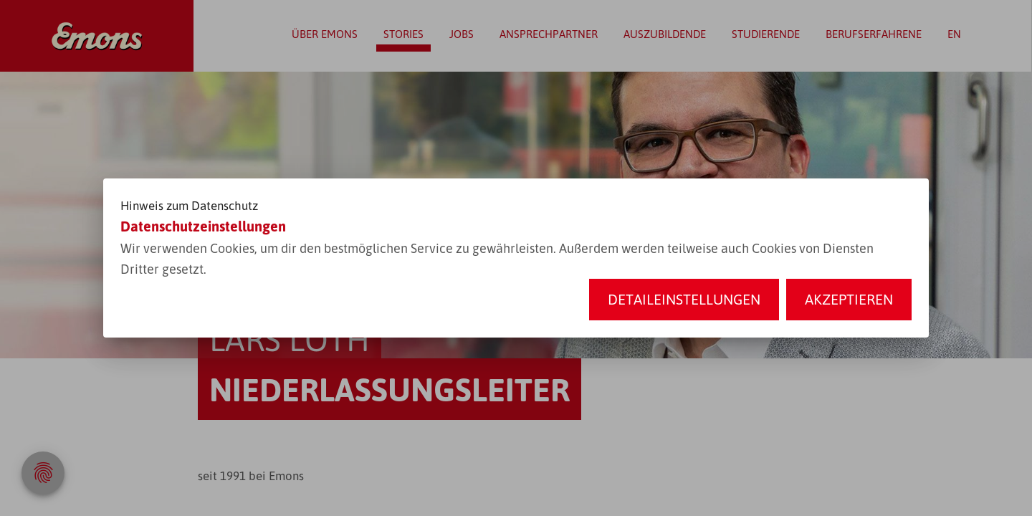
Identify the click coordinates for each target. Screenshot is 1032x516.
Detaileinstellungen (684, 299)
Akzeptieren (849, 299)
